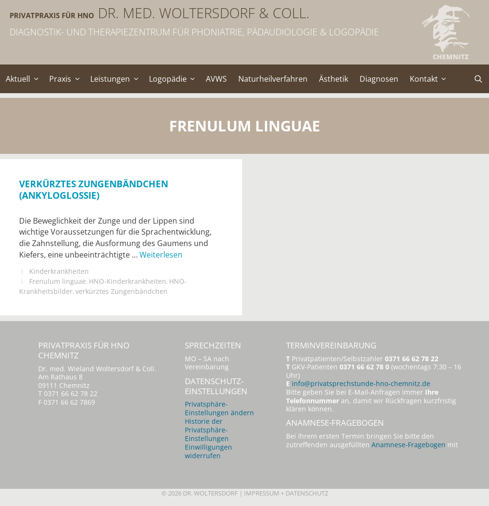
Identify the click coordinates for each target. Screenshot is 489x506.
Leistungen (118, 79)
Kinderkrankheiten (59, 272)
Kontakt (432, 79)
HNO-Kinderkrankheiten (129, 282)
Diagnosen (380, 79)
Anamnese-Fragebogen (409, 447)
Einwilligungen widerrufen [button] (208, 453)
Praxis (67, 79)
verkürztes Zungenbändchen (122, 292)
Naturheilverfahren (274, 79)
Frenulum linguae (58, 282)
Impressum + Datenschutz (286, 495)
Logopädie (176, 79)
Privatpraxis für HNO (95, 13)
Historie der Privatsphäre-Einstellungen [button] (207, 432)
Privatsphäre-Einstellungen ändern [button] (219, 410)
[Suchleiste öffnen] (478, 79)
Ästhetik (335, 79)
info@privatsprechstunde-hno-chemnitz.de (361, 384)
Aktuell (25, 79)
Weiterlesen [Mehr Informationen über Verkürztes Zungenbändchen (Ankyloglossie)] (160, 255)
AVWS (217, 79)
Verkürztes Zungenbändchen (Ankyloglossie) (93, 189)
